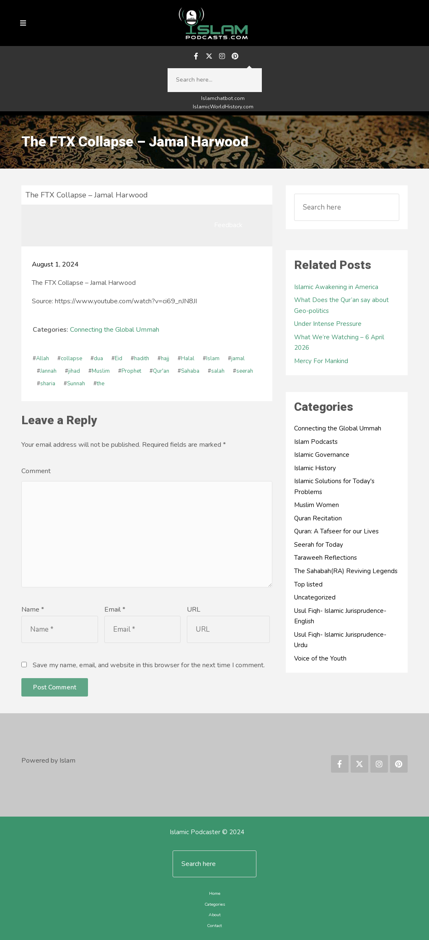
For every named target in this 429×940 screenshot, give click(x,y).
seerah (244, 371)
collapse (71, 358)
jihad (74, 371)
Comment (36, 471)
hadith (141, 358)
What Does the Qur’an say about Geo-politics (341, 305)
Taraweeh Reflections (325, 557)
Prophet (131, 371)
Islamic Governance (321, 455)
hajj (165, 358)
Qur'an (161, 371)
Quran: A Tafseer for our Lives (336, 531)
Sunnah (76, 383)
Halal (187, 358)
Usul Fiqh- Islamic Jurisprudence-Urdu (340, 640)
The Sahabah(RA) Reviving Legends (346, 571)
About (215, 915)
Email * (114, 609)
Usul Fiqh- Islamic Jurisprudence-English (340, 616)
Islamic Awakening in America (336, 287)
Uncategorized (315, 597)
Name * (32, 609)
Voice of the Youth (320, 658)
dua (98, 358)
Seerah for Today (318, 544)
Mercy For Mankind (321, 361)
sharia (47, 383)
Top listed (308, 584)
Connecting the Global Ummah (114, 329)
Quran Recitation (318, 518)
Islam (213, 358)
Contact (214, 925)
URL (193, 609)
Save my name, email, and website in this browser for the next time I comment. (149, 665)
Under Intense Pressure (328, 324)
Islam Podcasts (316, 442)
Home (214, 893)
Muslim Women (316, 505)
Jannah (48, 371)
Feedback (228, 225)
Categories (214, 904)
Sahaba (190, 371)
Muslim (101, 371)
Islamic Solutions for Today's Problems (334, 486)
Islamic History (315, 468)
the (100, 383)
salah (218, 371)
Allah (42, 358)
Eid (118, 358)
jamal (238, 358)
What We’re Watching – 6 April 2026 (339, 342)
